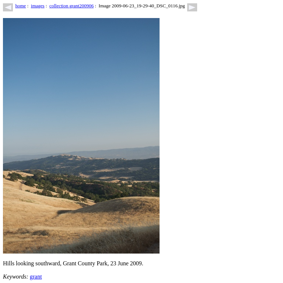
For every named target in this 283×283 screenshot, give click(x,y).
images (38, 5)
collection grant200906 (71, 5)
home (20, 5)
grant (36, 276)
